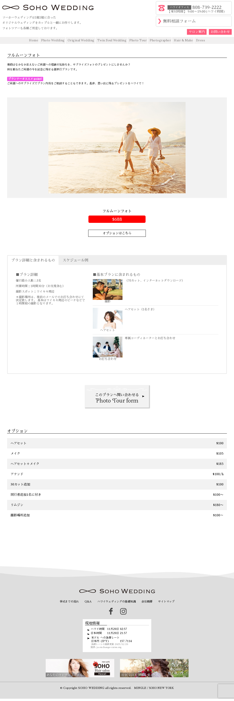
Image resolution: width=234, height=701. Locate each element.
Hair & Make (183, 40)
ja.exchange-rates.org (109, 647)
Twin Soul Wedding (112, 40)
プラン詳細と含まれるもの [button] (33, 260)
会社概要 (146, 601)
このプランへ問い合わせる (117, 399)
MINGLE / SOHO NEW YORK (154, 688)
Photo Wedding (53, 40)
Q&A (88, 601)
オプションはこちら (117, 233)
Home (33, 40)
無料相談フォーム (179, 21)
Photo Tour (138, 40)
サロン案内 (197, 31)
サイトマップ (166, 601)
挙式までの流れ (69, 601)
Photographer (160, 40)
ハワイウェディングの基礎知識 (116, 601)
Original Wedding (81, 40)
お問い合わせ (220, 31)
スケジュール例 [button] (75, 260)
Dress (200, 40)
